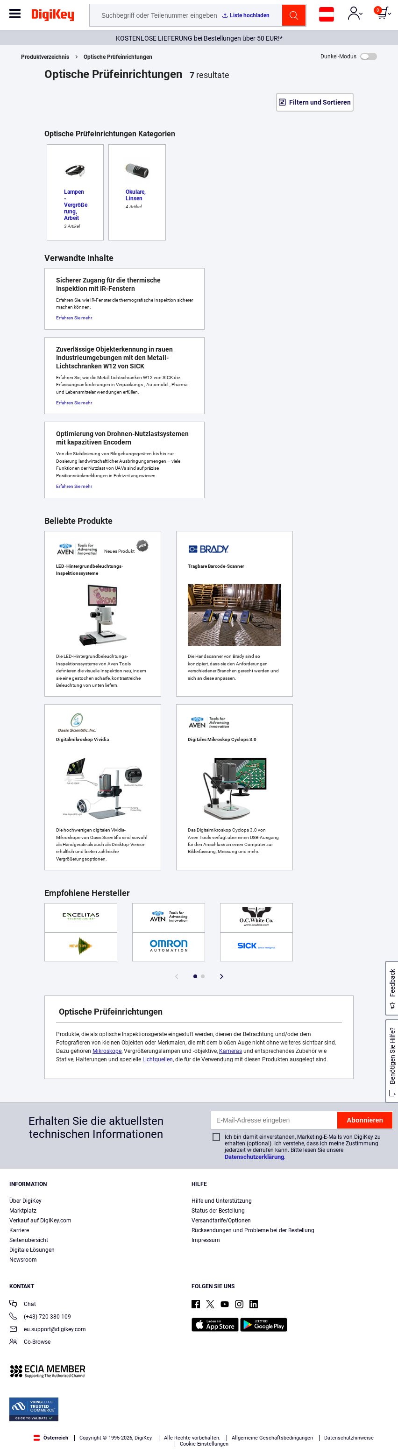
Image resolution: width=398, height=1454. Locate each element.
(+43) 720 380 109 (40, 1317)
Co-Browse (29, 1342)
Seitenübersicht (28, 1240)
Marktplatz (22, 1210)
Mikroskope (106, 1051)
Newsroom (23, 1259)
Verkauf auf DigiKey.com (40, 1220)
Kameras (230, 1051)
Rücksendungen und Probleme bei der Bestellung (253, 1230)
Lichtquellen (157, 1059)
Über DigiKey (25, 1201)
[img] (53, 16)
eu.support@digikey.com (47, 1330)
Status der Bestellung (218, 1210)
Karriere (19, 1230)
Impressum (206, 1240)
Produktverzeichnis (45, 57)
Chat (22, 1304)
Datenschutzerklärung (254, 1156)
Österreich (51, 1438)
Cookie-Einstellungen (204, 1444)
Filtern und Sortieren (320, 102)
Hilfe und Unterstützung (222, 1201)
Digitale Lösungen (32, 1250)
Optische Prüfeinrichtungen (118, 57)
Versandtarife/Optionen (221, 1220)
